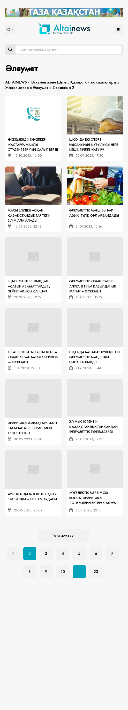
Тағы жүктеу (63, 535)
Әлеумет (41, 87)
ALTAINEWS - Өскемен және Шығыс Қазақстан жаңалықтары (60, 82)
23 (96, 571)
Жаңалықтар (17, 87)
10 (63, 571)
